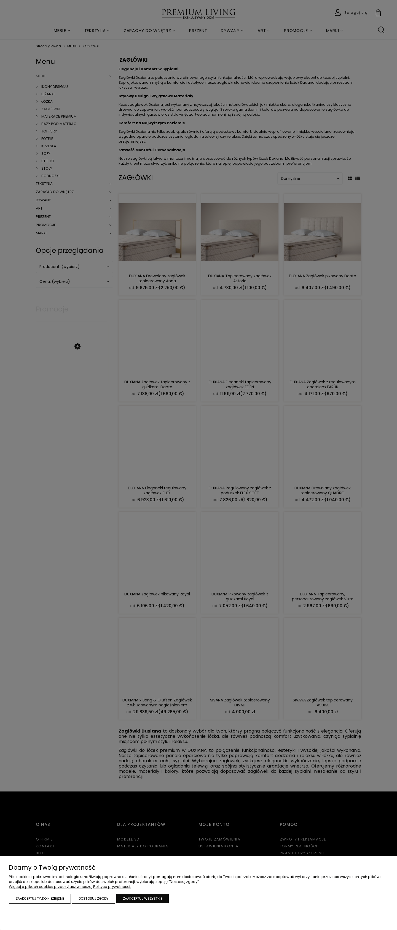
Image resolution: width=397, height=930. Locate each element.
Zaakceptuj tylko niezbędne (40, 898)
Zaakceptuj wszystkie (142, 898)
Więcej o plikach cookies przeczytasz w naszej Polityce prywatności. (70, 886)
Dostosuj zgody (93, 898)
